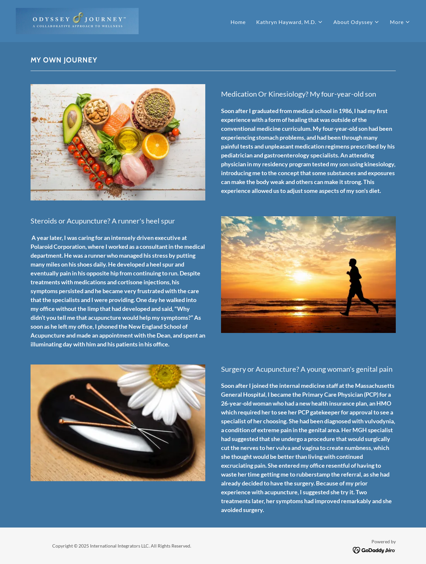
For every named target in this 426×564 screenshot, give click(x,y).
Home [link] (238, 22)
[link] (77, 20)
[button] (289, 22)
